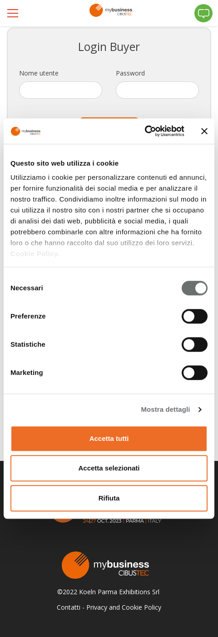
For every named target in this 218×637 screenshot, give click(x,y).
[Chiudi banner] (204, 131)
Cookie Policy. (34, 254)
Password (130, 73)
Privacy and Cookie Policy (123, 607)
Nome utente (39, 73)
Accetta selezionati (108, 468)
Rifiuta (109, 498)
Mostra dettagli (165, 409)
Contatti (68, 607)
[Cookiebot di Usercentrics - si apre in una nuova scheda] (144, 131)
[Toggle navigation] (13, 13)
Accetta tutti (109, 438)
